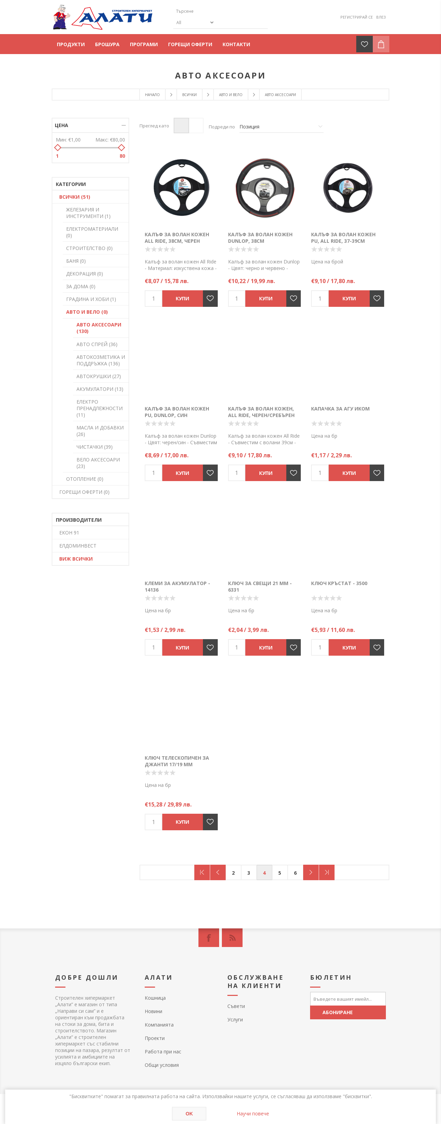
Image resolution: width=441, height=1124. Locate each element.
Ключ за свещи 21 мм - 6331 (260, 586)
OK (189, 1113)
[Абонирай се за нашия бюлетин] (348, 999)
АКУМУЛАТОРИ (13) (99, 389)
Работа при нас (163, 1051)
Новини (153, 1011)
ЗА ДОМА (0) (80, 286)
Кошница (155, 998)
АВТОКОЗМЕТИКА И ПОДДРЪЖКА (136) (100, 360)
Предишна (218, 872)
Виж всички (76, 558)
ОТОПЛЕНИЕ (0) (84, 479)
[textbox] (206, 11)
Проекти (155, 1038)
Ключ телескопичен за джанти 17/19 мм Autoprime (177, 764)
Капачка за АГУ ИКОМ (340, 408)
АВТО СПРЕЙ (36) (96, 344)
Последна (327, 872)
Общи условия (162, 1065)
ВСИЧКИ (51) (74, 197)
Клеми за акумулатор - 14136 (177, 586)
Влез (381, 17)
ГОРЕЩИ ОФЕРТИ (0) (84, 492)
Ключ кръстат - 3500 (339, 583)
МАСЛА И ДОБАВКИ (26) (100, 430)
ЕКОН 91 (69, 532)
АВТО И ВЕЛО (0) (87, 312)
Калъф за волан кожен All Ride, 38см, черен (177, 237)
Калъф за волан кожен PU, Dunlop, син (177, 411)
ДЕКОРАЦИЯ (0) (84, 273)
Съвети (236, 1006)
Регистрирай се (356, 17)
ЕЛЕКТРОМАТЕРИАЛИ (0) (92, 232)
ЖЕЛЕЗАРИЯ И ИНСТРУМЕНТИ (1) (88, 212)
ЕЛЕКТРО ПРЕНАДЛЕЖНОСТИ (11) (99, 408)
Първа (202, 872)
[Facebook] (208, 937)
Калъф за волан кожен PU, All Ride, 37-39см (343, 237)
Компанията (159, 1024)
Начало (152, 94)
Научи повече (253, 1113)
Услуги (235, 1019)
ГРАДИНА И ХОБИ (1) (91, 299)
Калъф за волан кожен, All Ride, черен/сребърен (261, 411)
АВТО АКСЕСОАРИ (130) (98, 327)
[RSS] (232, 937)
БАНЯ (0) (76, 261)
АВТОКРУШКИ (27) (98, 376)
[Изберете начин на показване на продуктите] (281, 127)
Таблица (181, 125)
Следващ (311, 872)
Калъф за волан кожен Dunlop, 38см (260, 237)
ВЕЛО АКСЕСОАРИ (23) (98, 462)
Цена (61, 125)
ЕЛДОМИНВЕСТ (77, 545)
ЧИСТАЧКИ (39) (94, 447)
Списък (196, 125)
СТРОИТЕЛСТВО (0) (89, 248)
